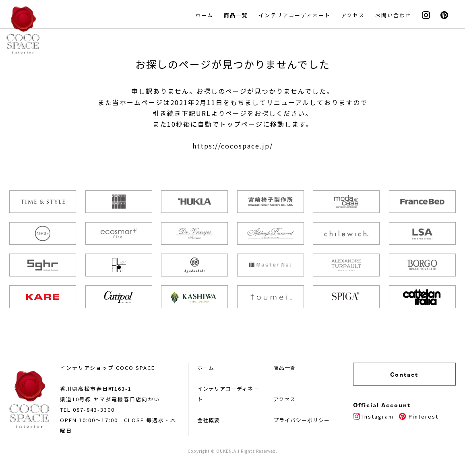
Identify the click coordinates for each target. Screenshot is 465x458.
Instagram (373, 416)
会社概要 (208, 420)
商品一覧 (236, 15)
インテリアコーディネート (294, 15)
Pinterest (418, 416)
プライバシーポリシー (301, 420)
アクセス (353, 15)
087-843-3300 (94, 409)
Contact (404, 374)
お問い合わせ (393, 15)
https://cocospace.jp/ (232, 146)
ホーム (204, 15)
